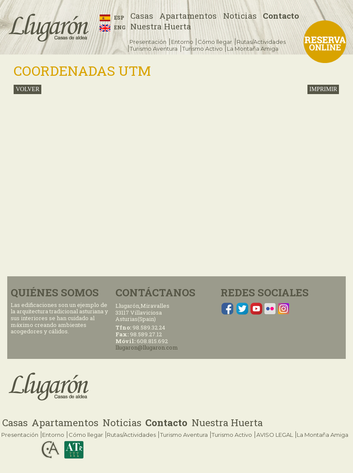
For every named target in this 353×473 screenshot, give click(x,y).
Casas (141, 15)
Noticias (240, 15)
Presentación (147, 41)
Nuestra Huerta (160, 26)
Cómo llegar (215, 41)
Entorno (182, 41)
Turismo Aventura (154, 48)
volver (28, 89)
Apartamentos (188, 15)
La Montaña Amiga (252, 48)
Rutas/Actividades (261, 41)
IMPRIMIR (323, 89)
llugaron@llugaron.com (146, 347)
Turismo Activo (202, 48)
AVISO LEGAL (274, 434)
